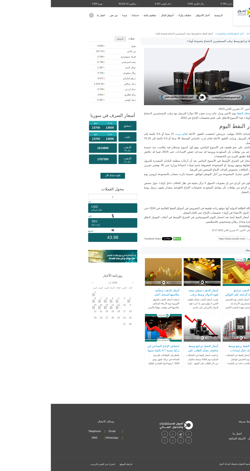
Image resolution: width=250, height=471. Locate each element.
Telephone (43, 431)
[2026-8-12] (62, 306)
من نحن (62, 15)
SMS (44, 437)
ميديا (73, 15)
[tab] (80, 39)
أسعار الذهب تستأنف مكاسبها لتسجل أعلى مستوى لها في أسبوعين (115, 294)
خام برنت (130, 133)
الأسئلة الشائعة (186, 438)
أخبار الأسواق (151, 15)
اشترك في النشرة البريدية (52, 464)
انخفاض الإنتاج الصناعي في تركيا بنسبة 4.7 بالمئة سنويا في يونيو (112, 350)
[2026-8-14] (50, 306)
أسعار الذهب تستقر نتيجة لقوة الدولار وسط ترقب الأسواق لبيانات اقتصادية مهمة (152, 297)
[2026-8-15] (44, 306)
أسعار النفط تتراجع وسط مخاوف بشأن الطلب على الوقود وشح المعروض (152, 350)
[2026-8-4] (68, 299)
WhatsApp (61, 437)
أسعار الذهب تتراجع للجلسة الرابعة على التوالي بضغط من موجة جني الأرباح (190, 297)
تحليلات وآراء (134, 15)
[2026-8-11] (68, 306)
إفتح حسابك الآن (62, 175)
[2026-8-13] (56, 306)
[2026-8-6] (56, 299)
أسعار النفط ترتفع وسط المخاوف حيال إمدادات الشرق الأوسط (192, 350)
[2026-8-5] (62, 299)
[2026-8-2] (79, 299)
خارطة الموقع (75, 464)
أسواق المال (116, 15)
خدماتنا (84, 15)
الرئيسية (167, 15)
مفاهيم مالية (99, 15)
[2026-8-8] (44, 299)
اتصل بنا (50, 15)
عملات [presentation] (80, 38)
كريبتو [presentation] (69, 38)
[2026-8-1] (44, 293)
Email (61, 431)
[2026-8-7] (50, 299)
